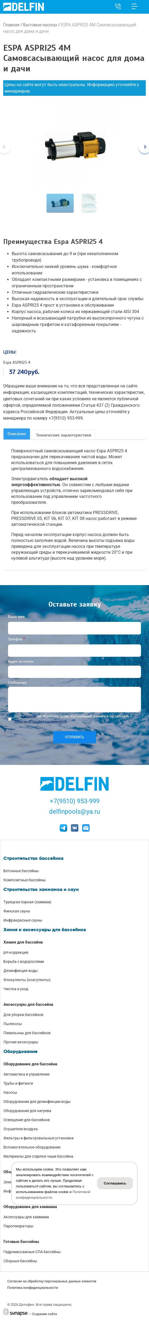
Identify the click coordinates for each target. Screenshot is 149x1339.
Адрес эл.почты (20, 661)
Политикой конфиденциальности (40, 721)
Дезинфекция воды (20, 971)
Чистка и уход (15, 989)
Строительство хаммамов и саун (41, 889)
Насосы (10, 1092)
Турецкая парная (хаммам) (27, 902)
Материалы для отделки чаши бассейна (38, 1156)
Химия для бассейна (23, 942)
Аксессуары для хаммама (26, 1217)
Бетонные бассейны (21, 871)
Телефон (15, 639)
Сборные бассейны (20, 1261)
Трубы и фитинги (18, 1083)
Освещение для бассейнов (26, 1120)
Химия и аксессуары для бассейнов (44, 930)
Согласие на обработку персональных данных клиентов (51, 1281)
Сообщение (17, 682)
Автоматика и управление (26, 1074)
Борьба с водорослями (23, 961)
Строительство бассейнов (33, 858)
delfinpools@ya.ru (74, 811)
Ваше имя (16, 616)
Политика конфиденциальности (32, 1288)
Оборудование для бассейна (30, 1064)
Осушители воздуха (20, 1129)
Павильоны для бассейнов (27, 1033)
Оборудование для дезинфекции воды (37, 1101)
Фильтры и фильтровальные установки (38, 1138)
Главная (11, 24)
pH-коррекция (15, 952)
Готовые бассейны (21, 1241)
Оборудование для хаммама (30, 1206)
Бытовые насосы (40, 24)
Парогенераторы (18, 1226)
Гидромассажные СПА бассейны (32, 1252)
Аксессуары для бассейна (28, 1004)
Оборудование (20, 1051)
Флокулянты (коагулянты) (27, 980)
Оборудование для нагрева (27, 1111)
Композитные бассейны (24, 880)
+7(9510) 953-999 (75, 801)
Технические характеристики (63, 435)
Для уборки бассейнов (23, 1014)
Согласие (29, 716)
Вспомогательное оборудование (31, 1147)
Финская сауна (16, 911)
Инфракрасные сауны (22, 920)
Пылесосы (12, 1024)
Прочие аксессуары (20, 1042)
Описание (16, 433)
